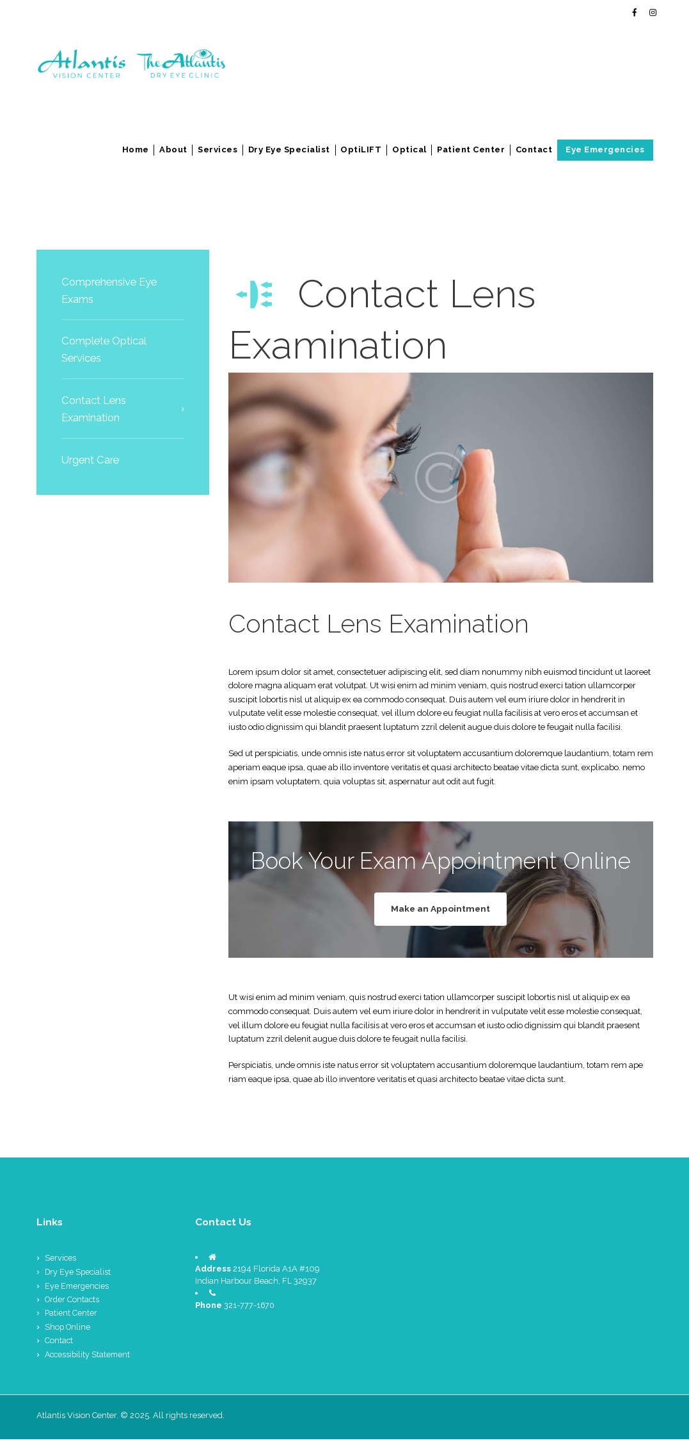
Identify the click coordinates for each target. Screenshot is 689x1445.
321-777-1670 (250, 1311)
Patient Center (471, 149)
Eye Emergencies (605, 149)
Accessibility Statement (89, 1360)
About (173, 149)
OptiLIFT (360, 149)
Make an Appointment (440, 911)
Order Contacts (73, 1306)
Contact (534, 149)
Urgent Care (92, 459)
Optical (409, 149)
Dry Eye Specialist (289, 149)
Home (135, 149)
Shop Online (68, 1332)
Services (217, 149)
